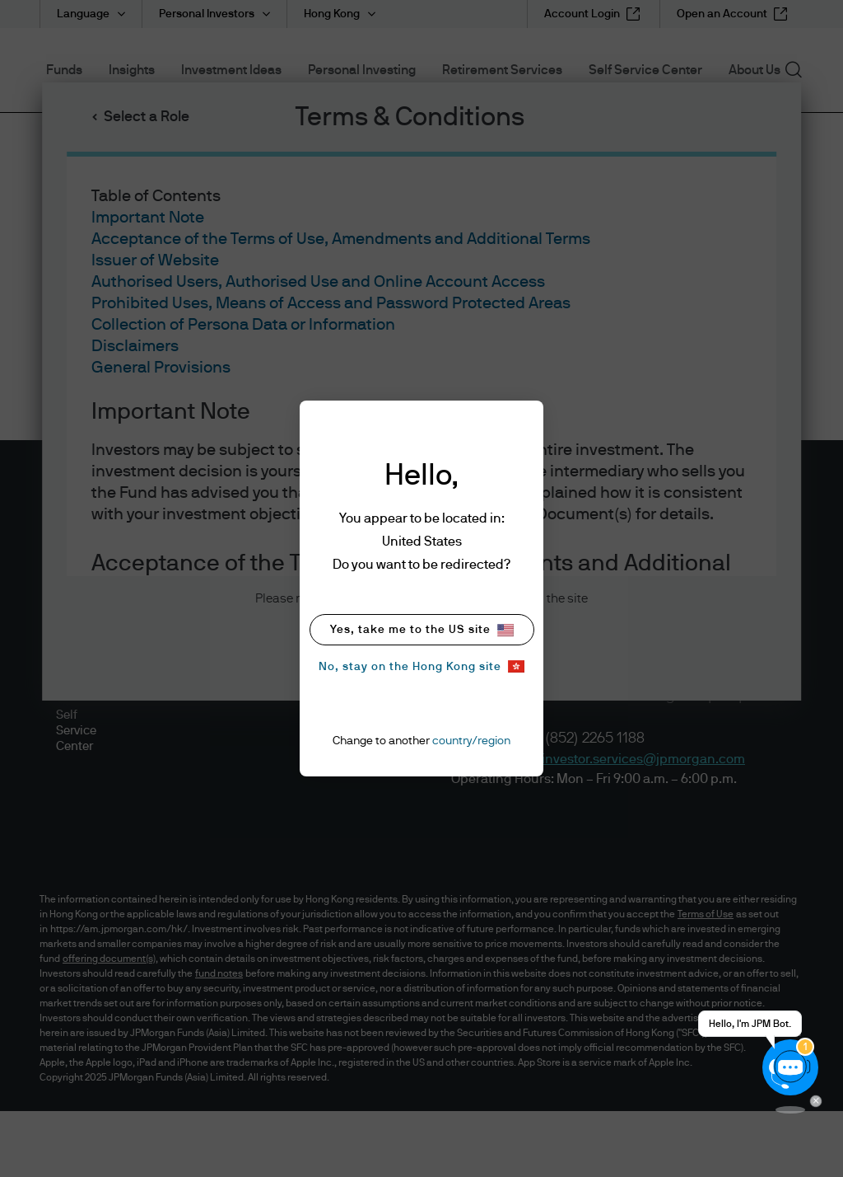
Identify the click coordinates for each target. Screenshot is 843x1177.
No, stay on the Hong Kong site (421, 666)
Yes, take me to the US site (422, 630)
